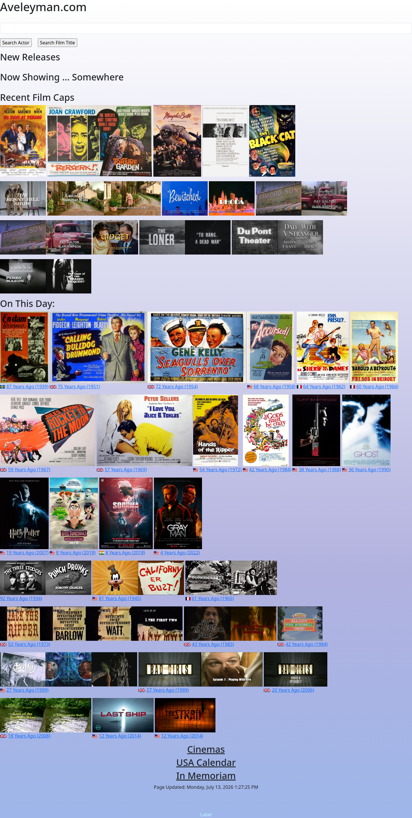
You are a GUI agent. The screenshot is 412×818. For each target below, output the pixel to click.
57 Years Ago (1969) (126, 469)
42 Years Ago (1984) (270, 469)
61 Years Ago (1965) (213, 598)
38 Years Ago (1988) (320, 469)
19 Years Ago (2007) (27, 552)
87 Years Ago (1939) (27, 386)
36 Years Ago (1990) (369, 469)
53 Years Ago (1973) (29, 644)
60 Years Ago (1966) (377, 386)
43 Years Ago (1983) (213, 644)
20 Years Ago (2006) (293, 690)
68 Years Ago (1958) (274, 386)
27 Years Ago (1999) (27, 690)
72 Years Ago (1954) (177, 386)
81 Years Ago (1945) (120, 598)
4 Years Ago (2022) (180, 552)
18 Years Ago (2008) (29, 736)
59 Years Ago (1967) (29, 469)
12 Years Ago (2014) (120, 736)
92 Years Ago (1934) (21, 598)
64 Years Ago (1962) (324, 386)
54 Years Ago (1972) (220, 469)
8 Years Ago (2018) (76, 552)
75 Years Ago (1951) (79, 386)
